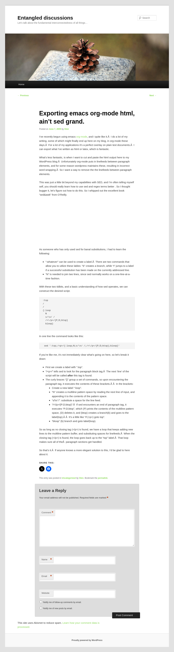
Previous (23, 95)
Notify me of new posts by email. (58, 608)
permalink (103, 478)
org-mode (81, 136)
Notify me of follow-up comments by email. (62, 602)
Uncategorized (69, 478)
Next (152, 95)
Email (46, 576)
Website (45, 593)
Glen (66, 129)
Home (21, 84)
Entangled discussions (45, 18)
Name (46, 559)
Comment (47, 512)
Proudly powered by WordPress (87, 640)
